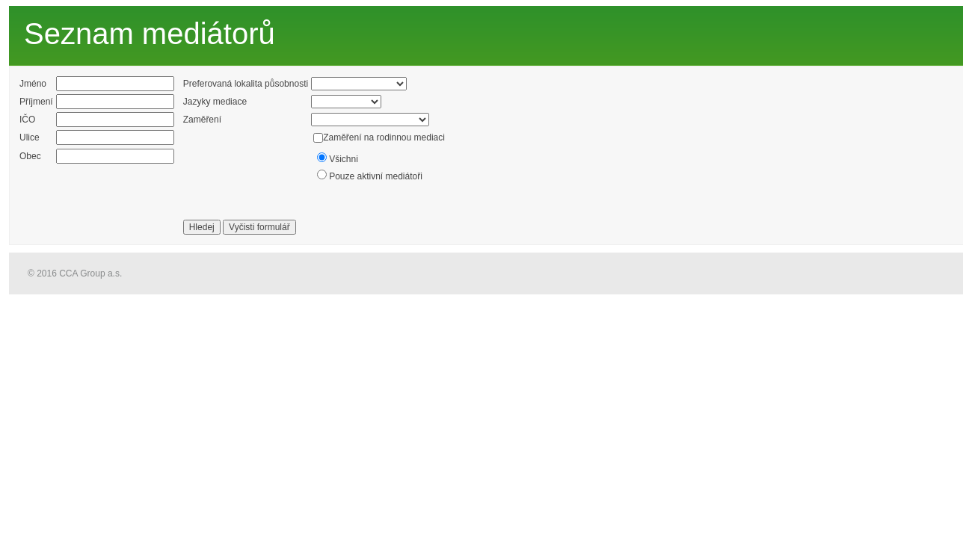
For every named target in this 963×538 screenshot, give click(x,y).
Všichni (343, 159)
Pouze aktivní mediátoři (375, 176)
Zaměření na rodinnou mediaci (384, 137)
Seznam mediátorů (149, 33)
